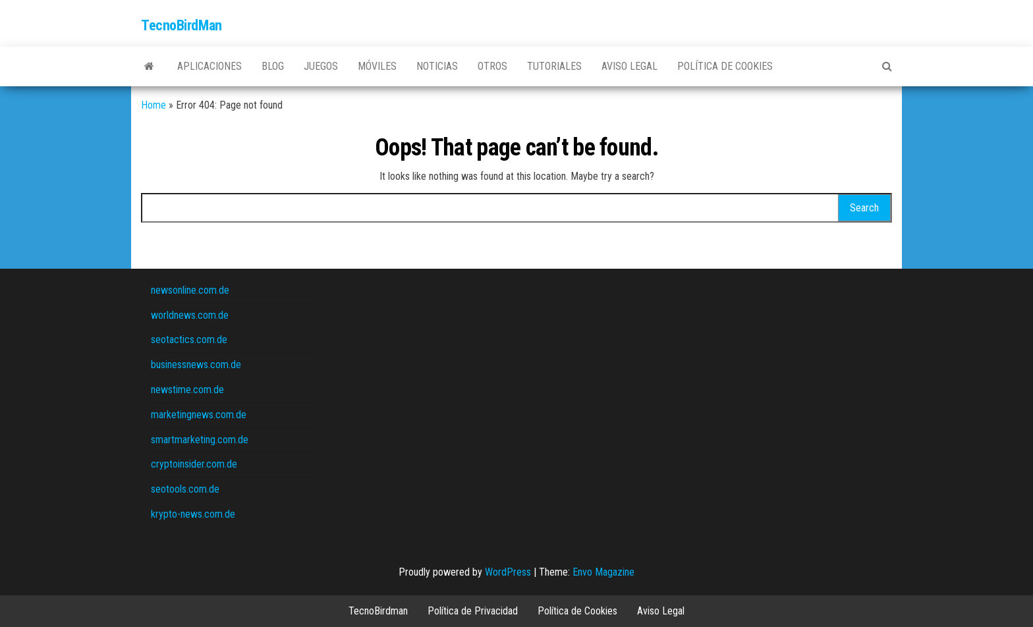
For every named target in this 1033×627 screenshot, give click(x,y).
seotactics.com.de (189, 339)
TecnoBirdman (378, 611)
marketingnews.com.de (198, 414)
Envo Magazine (603, 572)
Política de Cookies (725, 66)
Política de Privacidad (473, 611)
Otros (492, 66)
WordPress (508, 572)
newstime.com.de (187, 389)
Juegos (321, 66)
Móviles (377, 66)
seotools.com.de (185, 489)
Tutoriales (554, 66)
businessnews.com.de (196, 364)
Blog (273, 66)
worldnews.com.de (190, 315)
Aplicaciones (209, 66)
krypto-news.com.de (193, 514)
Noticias (437, 66)
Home (153, 105)
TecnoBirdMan (181, 25)
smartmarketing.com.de (199, 439)
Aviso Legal (629, 66)
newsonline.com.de (190, 290)
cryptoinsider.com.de (194, 464)
